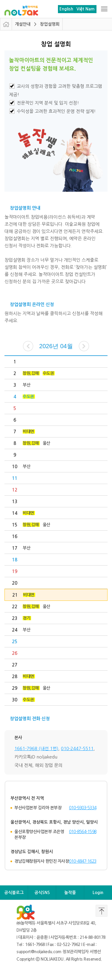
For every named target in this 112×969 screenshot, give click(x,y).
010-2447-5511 (77, 748)
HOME (6, 24)
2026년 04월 (56, 346)
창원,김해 (31, 373)
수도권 (48, 373)
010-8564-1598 (82, 832)
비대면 (28, 431)
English (66, 9)
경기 (26, 618)
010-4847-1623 (82, 861)
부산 (26, 385)
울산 (46, 443)
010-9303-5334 (82, 808)
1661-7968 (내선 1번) (36, 748)
